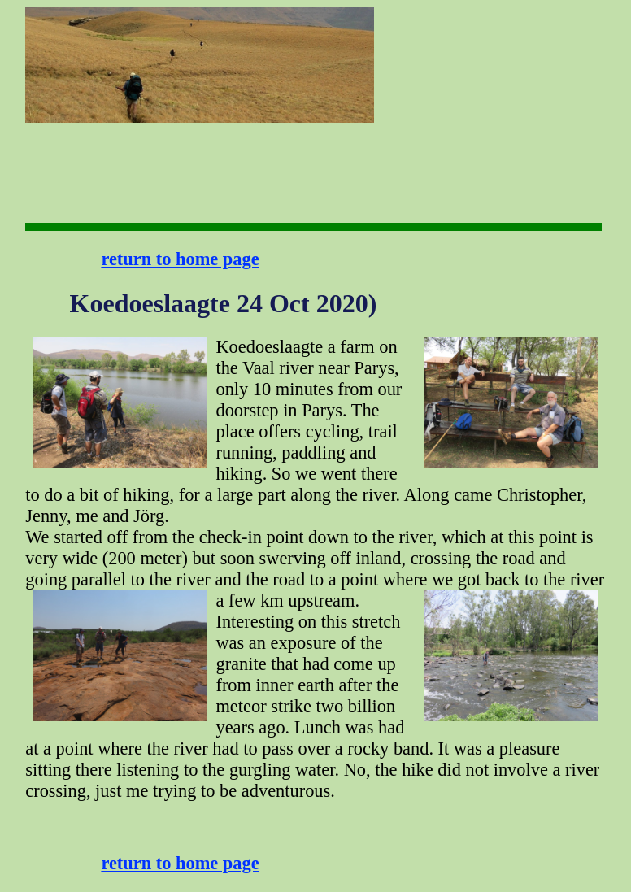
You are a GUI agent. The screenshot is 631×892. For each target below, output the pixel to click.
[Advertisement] (425, 57)
